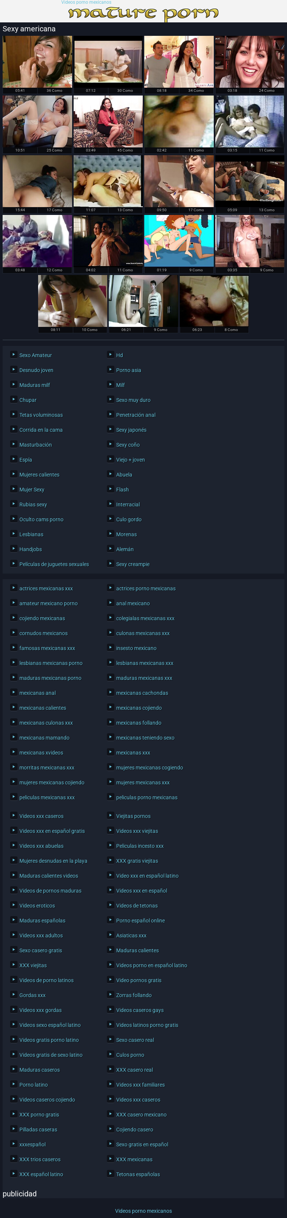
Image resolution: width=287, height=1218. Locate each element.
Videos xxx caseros (41, 816)
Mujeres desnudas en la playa (53, 861)
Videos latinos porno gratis (147, 1025)
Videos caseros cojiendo (47, 1100)
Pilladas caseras (38, 1130)
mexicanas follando (138, 723)
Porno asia (128, 370)
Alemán (125, 549)
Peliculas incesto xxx (140, 846)
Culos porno (130, 1055)
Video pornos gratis (138, 980)
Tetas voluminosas (41, 415)
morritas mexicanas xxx (46, 768)
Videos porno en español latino (151, 965)
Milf (120, 385)
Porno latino (33, 1085)
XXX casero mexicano (141, 1115)
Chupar (28, 400)
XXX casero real (134, 1070)
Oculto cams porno (41, 519)
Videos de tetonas (137, 906)
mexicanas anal (37, 693)
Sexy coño (128, 445)
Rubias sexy (33, 505)
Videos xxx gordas (40, 1010)
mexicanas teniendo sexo (145, 738)
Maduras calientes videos (48, 876)
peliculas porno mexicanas (147, 797)
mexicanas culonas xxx (46, 723)
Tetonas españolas (138, 1174)
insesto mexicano (136, 648)
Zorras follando (134, 995)
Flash (122, 490)
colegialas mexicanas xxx (145, 618)
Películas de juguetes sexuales (54, 564)
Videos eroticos (37, 906)
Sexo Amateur (35, 355)
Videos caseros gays (140, 1010)
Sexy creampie (132, 564)
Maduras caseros (39, 1070)
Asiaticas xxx (131, 936)
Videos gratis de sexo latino (51, 1055)
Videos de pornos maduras (50, 891)
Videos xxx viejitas (137, 831)
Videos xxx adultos (41, 936)
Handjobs (30, 549)
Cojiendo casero (134, 1130)
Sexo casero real (135, 1040)
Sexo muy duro (133, 400)
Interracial (128, 505)
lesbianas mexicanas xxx (144, 663)
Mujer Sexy (31, 490)
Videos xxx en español (141, 891)
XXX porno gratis (39, 1115)
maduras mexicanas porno (50, 678)
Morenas (126, 534)
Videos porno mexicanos (86, 2)
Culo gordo (129, 519)
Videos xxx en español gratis (52, 831)
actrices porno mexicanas (146, 588)
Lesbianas (31, 534)
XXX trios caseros (40, 1159)
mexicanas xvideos (41, 753)
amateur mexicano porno (48, 603)
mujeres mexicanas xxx (143, 783)
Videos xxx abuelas (41, 846)
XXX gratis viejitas (137, 861)
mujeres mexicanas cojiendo (51, 783)
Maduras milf (34, 385)
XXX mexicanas (134, 1159)
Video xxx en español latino (147, 876)
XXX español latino (41, 1174)
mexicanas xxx (133, 753)
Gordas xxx (32, 995)
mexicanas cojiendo (139, 708)
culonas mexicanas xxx (143, 633)
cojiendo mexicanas (42, 618)
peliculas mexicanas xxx (47, 797)
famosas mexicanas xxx (47, 648)
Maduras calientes (137, 950)
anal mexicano (133, 603)
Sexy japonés (131, 430)
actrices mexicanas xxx (46, 588)
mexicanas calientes (42, 708)
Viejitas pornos (133, 816)
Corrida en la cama (41, 430)
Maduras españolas (42, 921)
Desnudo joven (36, 370)
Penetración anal (135, 415)
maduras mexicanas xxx (144, 678)
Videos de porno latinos (46, 980)
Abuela (124, 475)
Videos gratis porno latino (49, 1040)
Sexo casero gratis (40, 950)
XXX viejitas (33, 965)
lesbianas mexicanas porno (51, 663)
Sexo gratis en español (142, 1144)
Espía (25, 460)
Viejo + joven (130, 460)
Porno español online (140, 921)
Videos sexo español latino (50, 1025)
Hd (119, 355)
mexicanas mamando (44, 738)
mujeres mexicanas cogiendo (149, 768)
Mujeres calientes (39, 475)
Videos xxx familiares (140, 1085)
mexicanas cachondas (142, 693)
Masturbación (35, 445)
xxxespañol (32, 1144)
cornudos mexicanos (43, 633)
